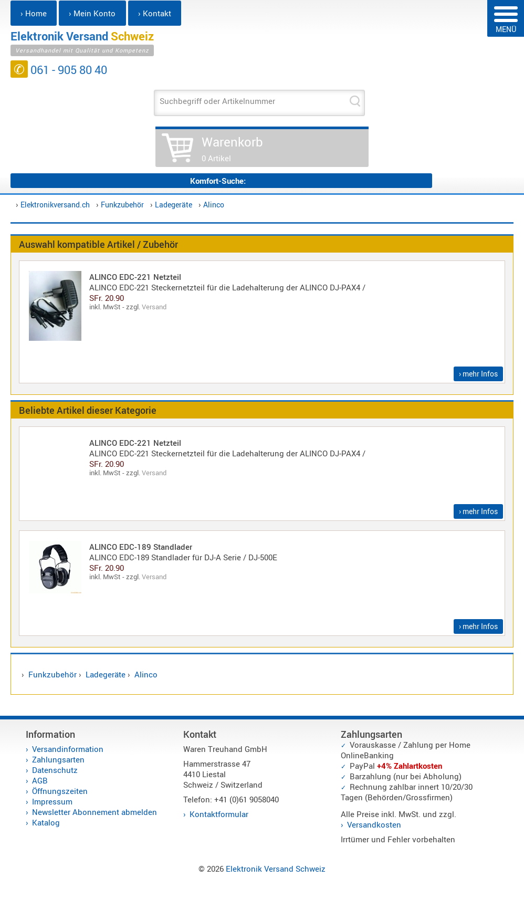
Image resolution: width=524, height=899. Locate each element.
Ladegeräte (173, 205)
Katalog (46, 822)
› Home (33, 13)
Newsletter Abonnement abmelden (94, 812)
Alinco (213, 205)
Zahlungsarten (58, 759)
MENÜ (506, 20)
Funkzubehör (122, 205)
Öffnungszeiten (60, 791)
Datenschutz (55, 770)
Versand (154, 306)
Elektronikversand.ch (55, 205)
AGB (40, 780)
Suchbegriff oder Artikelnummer (217, 101)
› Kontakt (154, 13)
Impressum (52, 801)
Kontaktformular (219, 814)
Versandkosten (374, 824)
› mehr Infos (478, 374)
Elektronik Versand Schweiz (276, 868)
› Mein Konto (92, 13)
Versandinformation (67, 749)
